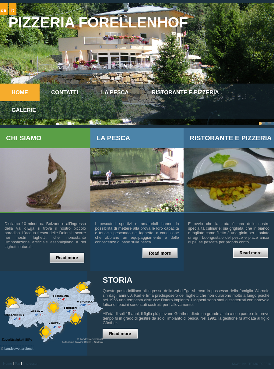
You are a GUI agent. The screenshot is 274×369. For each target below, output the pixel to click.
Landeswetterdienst (18, 348)
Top (17, 363)
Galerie (24, 110)
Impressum (31, 363)
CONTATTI (64, 92)
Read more (67, 257)
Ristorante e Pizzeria (185, 92)
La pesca (114, 92)
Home (20, 92)
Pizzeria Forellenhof (98, 22)
